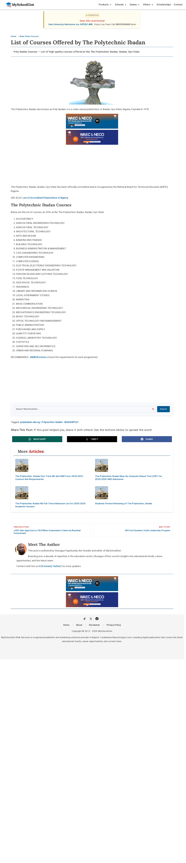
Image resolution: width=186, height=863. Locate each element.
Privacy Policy (114, 625)
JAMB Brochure (38, 357)
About (79, 625)
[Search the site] (85, 409)
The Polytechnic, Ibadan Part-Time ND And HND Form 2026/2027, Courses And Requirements (49, 477)
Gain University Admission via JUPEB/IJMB (70, 24)
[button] (37, 439)
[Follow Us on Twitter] (90, 618)
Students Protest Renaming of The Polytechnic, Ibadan (123, 503)
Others (148, 5)
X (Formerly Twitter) (50, 566)
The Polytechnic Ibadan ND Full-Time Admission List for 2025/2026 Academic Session (50, 505)
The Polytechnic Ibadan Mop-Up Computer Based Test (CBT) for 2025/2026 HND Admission (128, 477)
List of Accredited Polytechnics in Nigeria (45, 197)
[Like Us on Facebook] (97, 618)
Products (105, 5)
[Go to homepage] (18, 5)
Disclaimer (94, 625)
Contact (178, 4)
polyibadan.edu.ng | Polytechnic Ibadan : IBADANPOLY (49, 422)
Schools (120, 5)
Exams (134, 5)
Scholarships (164, 4)
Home (66, 625)
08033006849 (123, 24)
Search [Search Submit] (163, 409)
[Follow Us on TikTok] (84, 618)
